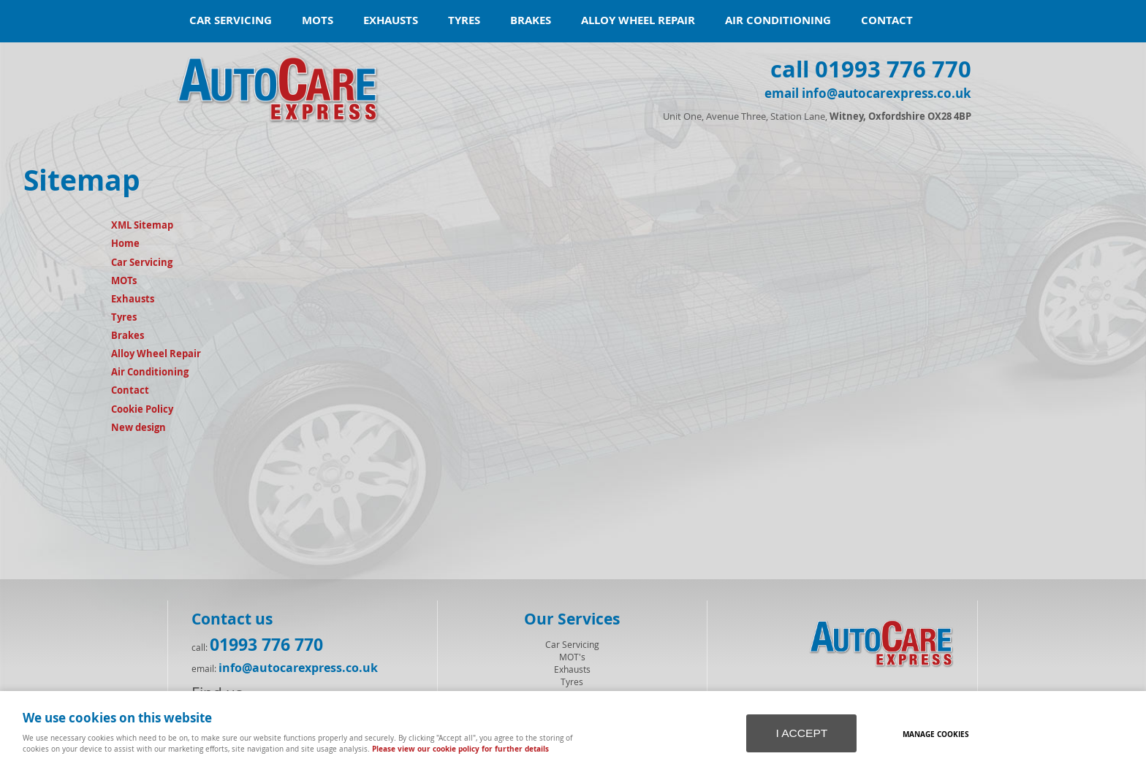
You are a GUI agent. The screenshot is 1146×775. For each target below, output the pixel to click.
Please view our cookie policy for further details (460, 749)
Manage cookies (936, 734)
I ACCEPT (801, 733)
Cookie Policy (142, 409)
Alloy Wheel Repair (638, 20)
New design (138, 427)
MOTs (317, 20)
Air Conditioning (778, 20)
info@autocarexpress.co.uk (298, 668)
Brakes (530, 20)
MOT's (572, 657)
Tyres (464, 20)
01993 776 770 (266, 644)
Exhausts (390, 20)
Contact (887, 20)
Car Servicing (230, 20)
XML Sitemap (142, 225)
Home (125, 243)
